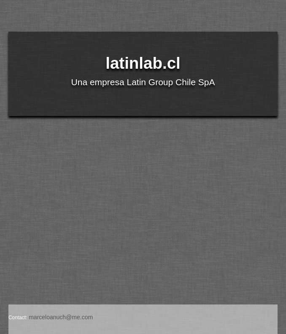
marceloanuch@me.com (61, 317)
